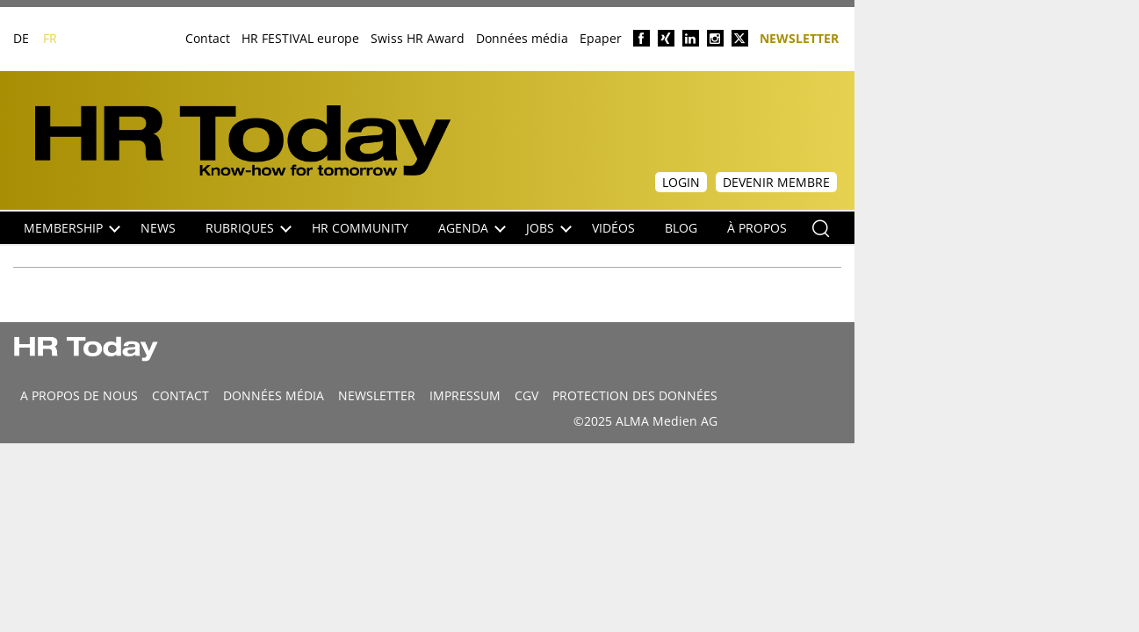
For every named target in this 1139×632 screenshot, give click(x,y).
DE (21, 38)
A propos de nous (79, 395)
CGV (526, 395)
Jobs (549, 227)
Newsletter (799, 37)
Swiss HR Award (418, 38)
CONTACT (180, 395)
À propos (757, 227)
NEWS (158, 227)
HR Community (360, 227)
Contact (207, 38)
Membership (72, 227)
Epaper (601, 38)
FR (50, 38)
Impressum (465, 395)
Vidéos (613, 227)
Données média (522, 38)
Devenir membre (776, 182)
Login (681, 182)
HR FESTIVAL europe (300, 38)
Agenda (472, 227)
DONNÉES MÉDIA (273, 395)
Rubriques (248, 227)
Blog (681, 227)
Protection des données (634, 395)
